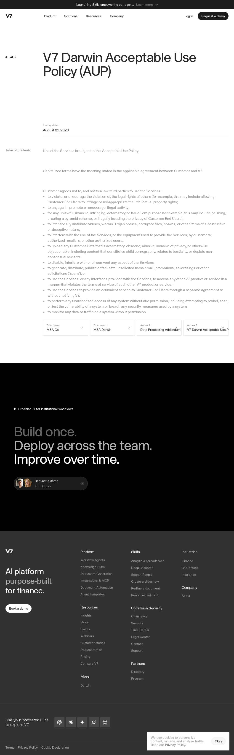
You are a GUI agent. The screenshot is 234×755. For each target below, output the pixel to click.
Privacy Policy (175, 745)
